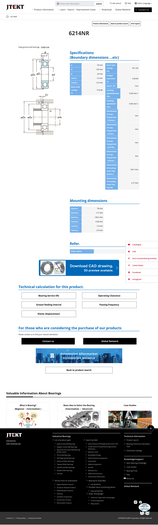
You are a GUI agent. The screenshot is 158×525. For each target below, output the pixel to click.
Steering (59, 494)
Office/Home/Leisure (95, 474)
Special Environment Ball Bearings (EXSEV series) (68, 451)
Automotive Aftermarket (96, 477)
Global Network (122, 9)
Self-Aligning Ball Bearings (66, 459)
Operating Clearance (109, 295)
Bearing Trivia (132, 470)
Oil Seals (60, 474)
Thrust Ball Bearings (64, 455)
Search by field (92, 440)
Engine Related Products (65, 485)
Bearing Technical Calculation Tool (138, 445)
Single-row (45, 47)
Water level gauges (96, 494)
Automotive (92, 462)
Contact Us (143, 9)
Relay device (95, 504)
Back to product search (119, 24)
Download (107, 9)
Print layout (135, 24)
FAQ (129, 3)
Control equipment (97, 501)
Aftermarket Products (64, 503)
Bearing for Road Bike (97, 481)
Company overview (34, 518)
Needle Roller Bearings (64, 471)
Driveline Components (64, 497)
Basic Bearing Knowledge (137, 463)
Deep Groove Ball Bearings (66, 444)
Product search (133, 440)
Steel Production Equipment (97, 459)
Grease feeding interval (49, 304)
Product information (44, 9)
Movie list (130, 478)
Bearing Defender (97, 491)
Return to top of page (150, 429)
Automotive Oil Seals (64, 500)
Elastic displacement (48, 313)
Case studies (132, 467)
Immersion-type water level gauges (103, 498)
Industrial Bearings (61, 436)
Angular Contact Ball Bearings (67, 447)
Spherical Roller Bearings (65, 462)
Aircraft (90, 468)
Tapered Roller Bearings (65, 465)
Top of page (7, 16)
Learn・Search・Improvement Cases (78, 9)
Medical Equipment (94, 465)
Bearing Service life (48, 295)
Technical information (135, 436)
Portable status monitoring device (102, 487)
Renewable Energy (94, 455)
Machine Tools (93, 452)
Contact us (48, 341)
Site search (116, 3)
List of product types (63, 440)
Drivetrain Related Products (66, 488)
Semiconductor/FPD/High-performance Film (103, 444)
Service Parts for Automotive (66, 481)
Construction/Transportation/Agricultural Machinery (102, 448)
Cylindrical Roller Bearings (66, 468)
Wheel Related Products (65, 491)
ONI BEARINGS (96, 485)
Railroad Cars (92, 471)
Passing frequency (109, 304)
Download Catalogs (134, 451)
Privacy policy (21, 518)
